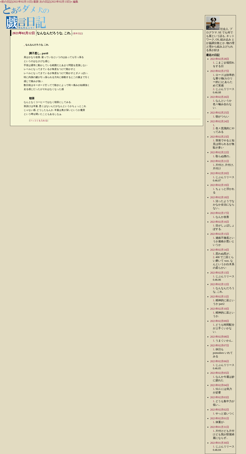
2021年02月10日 (219, 308)
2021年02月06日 (219, 361)
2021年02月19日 (219, 185)
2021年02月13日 (219, 272)
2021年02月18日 (219, 197)
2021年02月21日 (219, 161)
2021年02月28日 (219, 58)
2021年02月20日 (219, 173)
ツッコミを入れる (38, 120)
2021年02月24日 (219, 121)
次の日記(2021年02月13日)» (55, 1)
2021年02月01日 (219, 418)
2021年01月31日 (219, 427)
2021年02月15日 (219, 233)
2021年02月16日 (219, 221)
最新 (36, 1)
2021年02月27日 (219, 71)
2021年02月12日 (23, 33)
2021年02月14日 (219, 249)
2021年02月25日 (219, 112)
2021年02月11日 (219, 296)
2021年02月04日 (219, 385)
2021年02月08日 (219, 336)
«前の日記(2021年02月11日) (16, 1)
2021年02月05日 (219, 372)
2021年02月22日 (219, 152)
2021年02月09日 (219, 321)
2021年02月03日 (219, 397)
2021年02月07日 (219, 345)
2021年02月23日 (219, 136)
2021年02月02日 (219, 409)
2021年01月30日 (219, 442)
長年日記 (77, 33)
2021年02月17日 (219, 213)
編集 (75, 1)
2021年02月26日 (219, 97)
